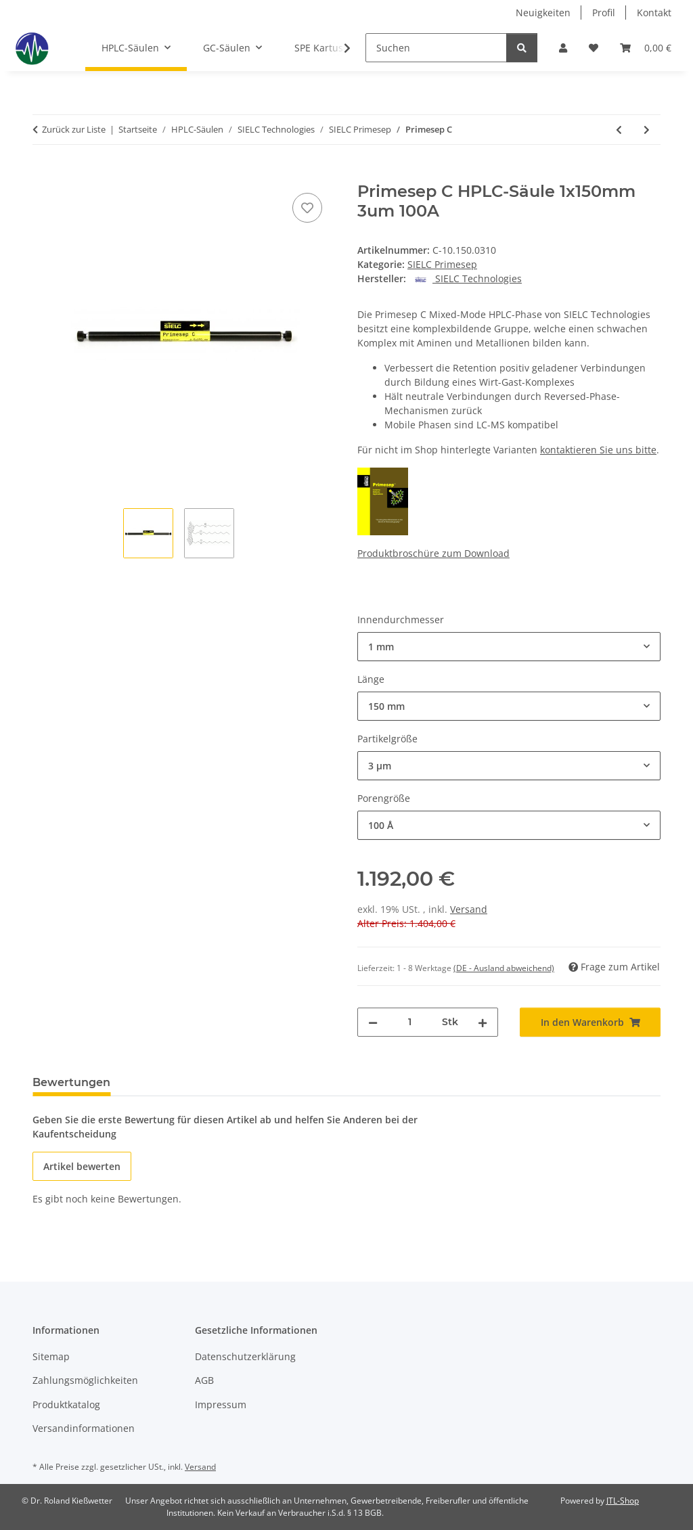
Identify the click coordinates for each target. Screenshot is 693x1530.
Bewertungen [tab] (71, 1082)
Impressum (220, 1404)
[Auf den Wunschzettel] (307, 208)
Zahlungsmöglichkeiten (85, 1380)
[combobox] (509, 646)
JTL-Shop (622, 1500)
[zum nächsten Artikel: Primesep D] (647, 129)
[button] (563, 47)
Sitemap (51, 1356)
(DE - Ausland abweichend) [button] (503, 968)
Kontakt (654, 12)
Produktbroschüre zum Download (433, 553)
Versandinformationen (83, 1428)
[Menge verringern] (373, 1022)
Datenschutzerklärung (245, 1356)
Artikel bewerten (81, 1166)
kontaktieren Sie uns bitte (598, 449)
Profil (603, 12)
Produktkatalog (66, 1404)
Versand (468, 909)
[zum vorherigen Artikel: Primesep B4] (619, 129)
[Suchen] (436, 47)
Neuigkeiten (543, 12)
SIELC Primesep (442, 264)
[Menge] (409, 1022)
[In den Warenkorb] (43, 174)
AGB (204, 1380)
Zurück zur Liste (74, 129)
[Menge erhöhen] (482, 1022)
